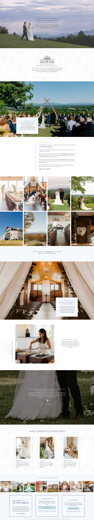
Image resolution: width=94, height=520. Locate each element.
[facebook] (16, 513)
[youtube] (22, 513)
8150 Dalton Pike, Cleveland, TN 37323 (73, 511)
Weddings (40, 511)
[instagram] (20, 513)
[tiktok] (18, 513)
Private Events (45, 511)
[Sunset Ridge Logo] (20, 498)
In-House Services (52, 511)
